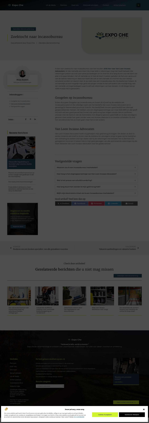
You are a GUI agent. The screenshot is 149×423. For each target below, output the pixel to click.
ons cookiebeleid (79, 417)
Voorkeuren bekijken (132, 414)
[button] (144, 409)
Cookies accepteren (105, 414)
